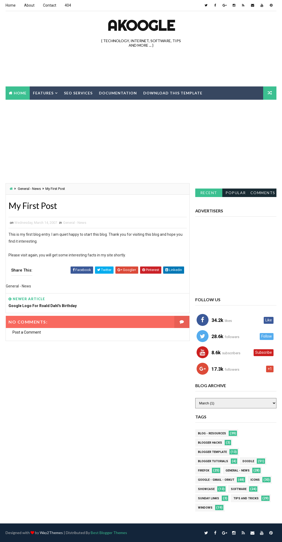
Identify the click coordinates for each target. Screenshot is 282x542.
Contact (49, 5)
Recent (208, 192)
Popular (235, 192)
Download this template (172, 93)
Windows (205, 507)
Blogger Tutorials (213, 461)
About (29, 5)
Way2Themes (51, 532)
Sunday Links (208, 498)
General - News (29, 189)
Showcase (206, 489)
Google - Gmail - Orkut (216, 480)
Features (43, 93)
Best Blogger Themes (109, 532)
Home (11, 5)
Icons (255, 480)
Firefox (203, 470)
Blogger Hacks (210, 442)
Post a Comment (26, 332)
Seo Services (78, 93)
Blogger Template (212, 452)
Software (238, 489)
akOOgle (141, 25)
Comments (262, 192)
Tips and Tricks (246, 498)
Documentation (118, 93)
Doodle (248, 461)
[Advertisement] (141, 68)
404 (68, 5)
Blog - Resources (212, 433)
